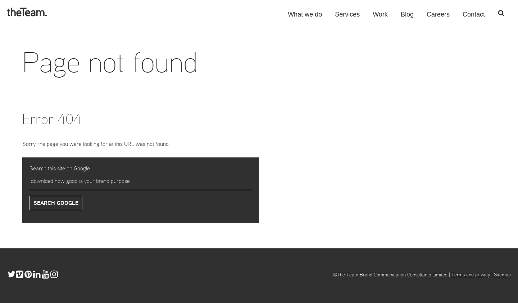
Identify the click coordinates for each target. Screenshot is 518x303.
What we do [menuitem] (305, 16)
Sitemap (502, 274)
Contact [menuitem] (474, 16)
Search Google (55, 203)
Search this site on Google (59, 169)
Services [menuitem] (347, 16)
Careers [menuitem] (438, 16)
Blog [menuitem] (407, 16)
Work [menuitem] (380, 16)
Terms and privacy (470, 274)
